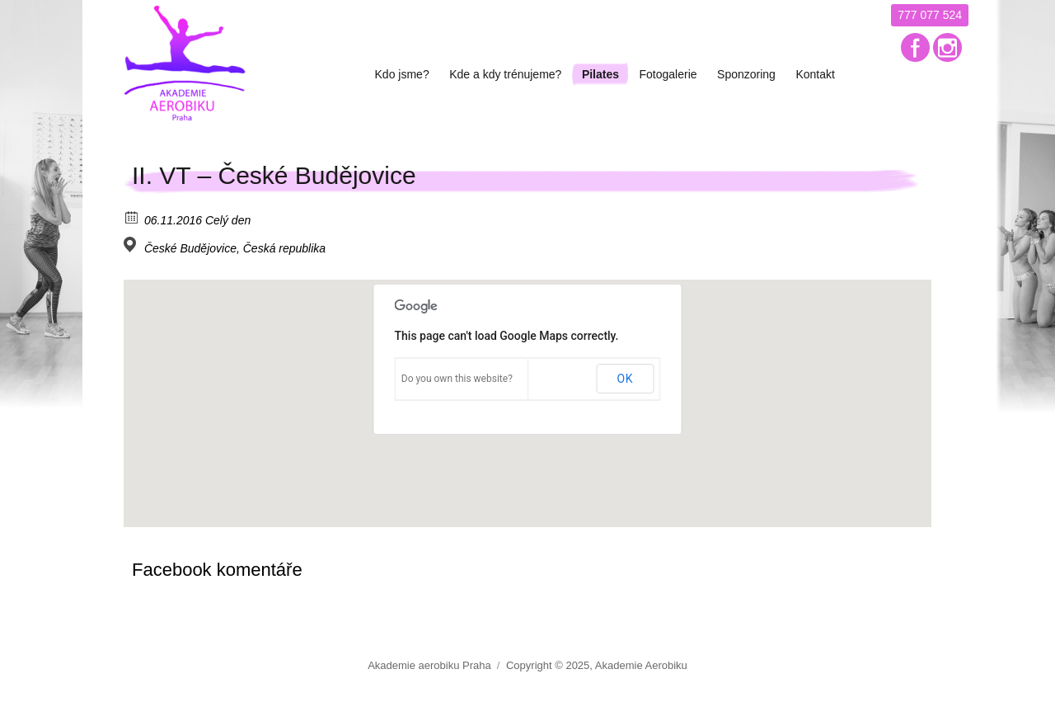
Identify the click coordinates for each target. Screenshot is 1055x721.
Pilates (600, 74)
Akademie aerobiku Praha (429, 665)
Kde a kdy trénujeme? (505, 74)
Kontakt (814, 74)
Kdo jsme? (402, 74)
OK (625, 378)
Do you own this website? (457, 378)
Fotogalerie (668, 74)
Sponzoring (746, 74)
